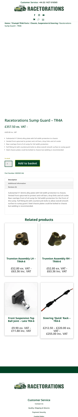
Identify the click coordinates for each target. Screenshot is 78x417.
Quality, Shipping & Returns (39, 408)
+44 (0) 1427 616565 (48, 2)
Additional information (17, 183)
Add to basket (27, 163)
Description (12, 180)
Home (7, 23)
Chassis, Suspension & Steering (44, 23)
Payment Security (39, 412)
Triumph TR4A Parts (20, 23)
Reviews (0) (12, 187)
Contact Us (39, 404)
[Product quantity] (8, 164)
